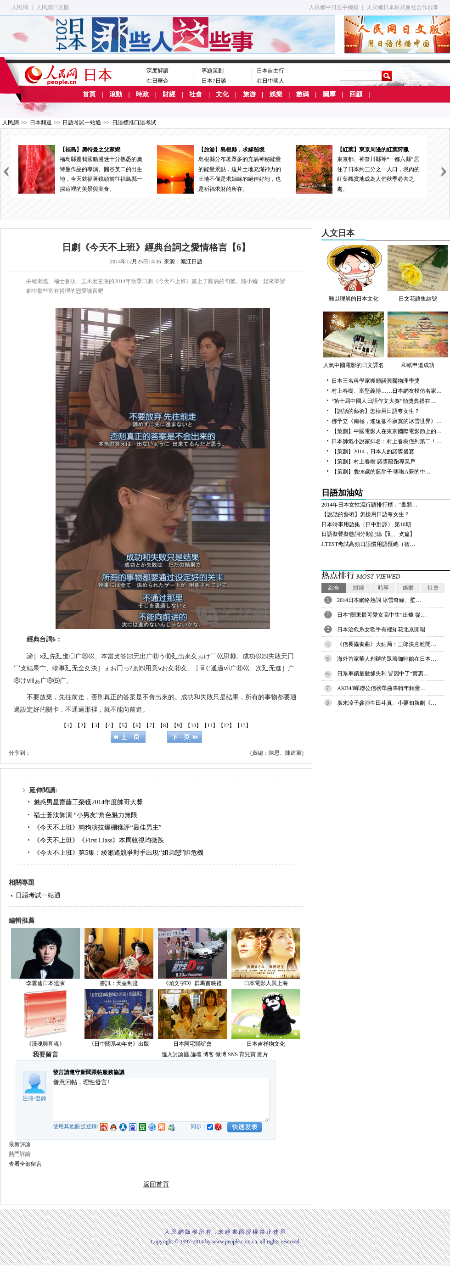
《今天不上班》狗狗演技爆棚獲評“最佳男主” (97, 827)
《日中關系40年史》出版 (119, 1044)
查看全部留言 (25, 1164)
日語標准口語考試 (134, 122)
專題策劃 (213, 70)
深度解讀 (157, 70)
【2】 (82, 725)
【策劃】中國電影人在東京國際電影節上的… (387, 431)
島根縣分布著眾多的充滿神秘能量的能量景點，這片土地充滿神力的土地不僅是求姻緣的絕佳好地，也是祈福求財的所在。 (219, 168)
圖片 (262, 1054)
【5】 (123, 725)
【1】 (68, 725)
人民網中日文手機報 (334, 7)
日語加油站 (342, 492)
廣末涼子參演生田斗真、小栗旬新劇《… (386, 703)
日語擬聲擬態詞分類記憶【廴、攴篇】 (368, 534)
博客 (208, 1054)
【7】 (151, 725)
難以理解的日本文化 (353, 273)
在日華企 (157, 81)
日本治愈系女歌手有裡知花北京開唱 (381, 629)
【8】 (164, 725)
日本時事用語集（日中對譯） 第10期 (366, 524)
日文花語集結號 (418, 273)
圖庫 (329, 94)
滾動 (115, 94)
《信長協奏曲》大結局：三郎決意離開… (386, 644)
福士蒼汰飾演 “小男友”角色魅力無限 (85, 815)
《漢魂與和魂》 (45, 1044)
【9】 (178, 725)
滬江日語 (191, 261)
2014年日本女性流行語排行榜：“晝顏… (369, 504)
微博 (220, 1054)
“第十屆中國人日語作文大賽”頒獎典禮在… (384, 401)
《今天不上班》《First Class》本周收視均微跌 (99, 840)
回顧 (355, 94)
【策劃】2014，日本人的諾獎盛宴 (373, 451)
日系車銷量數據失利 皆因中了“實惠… (383, 673)
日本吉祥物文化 (266, 1044)
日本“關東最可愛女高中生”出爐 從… (381, 615)
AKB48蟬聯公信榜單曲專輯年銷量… (381, 688)
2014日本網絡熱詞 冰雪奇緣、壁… (379, 600)
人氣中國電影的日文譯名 (353, 340)
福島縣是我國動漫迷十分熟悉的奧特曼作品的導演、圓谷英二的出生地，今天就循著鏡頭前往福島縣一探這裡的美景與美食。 (80, 168)
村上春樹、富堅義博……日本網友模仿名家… (387, 391)
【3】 (95, 725)
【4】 (109, 725)
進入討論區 (175, 1054)
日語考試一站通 (81, 122)
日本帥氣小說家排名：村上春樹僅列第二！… (387, 441)
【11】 (210, 725)
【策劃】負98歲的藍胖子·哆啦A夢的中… (381, 471)
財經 (169, 94)
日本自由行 (270, 70)
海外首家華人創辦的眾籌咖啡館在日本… (386, 659)
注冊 (28, 1098)
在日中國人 (270, 81)
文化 (222, 94)
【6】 (137, 725)
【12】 (226, 725)
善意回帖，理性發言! (161, 1100)
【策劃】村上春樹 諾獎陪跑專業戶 (374, 461)
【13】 (243, 725)
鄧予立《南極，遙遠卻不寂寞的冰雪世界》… (387, 421)
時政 (142, 94)
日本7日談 (214, 81)
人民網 (19, 7)
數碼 (302, 94)
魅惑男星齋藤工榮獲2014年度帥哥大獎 (88, 802)
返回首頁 (156, 1184)
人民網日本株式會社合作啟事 (403, 7)
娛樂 (276, 94)
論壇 (196, 1054)
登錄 (40, 1098)
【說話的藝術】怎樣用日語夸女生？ (376, 411)
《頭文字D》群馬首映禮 (192, 983)
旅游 (249, 94)
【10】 (193, 725)
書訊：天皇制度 (119, 983)
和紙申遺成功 (418, 340)
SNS (233, 1054)
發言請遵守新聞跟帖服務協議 (88, 1072)
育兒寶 (247, 1054)
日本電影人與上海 (266, 983)
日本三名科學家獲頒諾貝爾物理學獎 (376, 381)
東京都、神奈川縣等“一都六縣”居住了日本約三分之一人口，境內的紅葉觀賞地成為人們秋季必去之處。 (358, 168)
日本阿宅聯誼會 (192, 1044)
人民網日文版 (52, 7)
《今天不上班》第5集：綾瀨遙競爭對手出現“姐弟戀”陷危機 (118, 852)
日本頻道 (41, 122)
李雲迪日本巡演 (45, 983)
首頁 (89, 94)
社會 (195, 94)
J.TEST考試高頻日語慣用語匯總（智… (368, 544)
